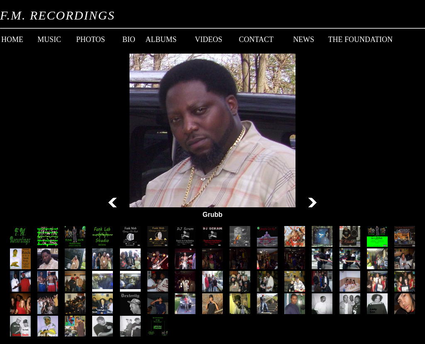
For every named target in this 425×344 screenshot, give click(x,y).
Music (49, 39)
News (303, 39)
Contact (256, 39)
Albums (161, 39)
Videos (208, 39)
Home (12, 39)
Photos (90, 39)
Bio (128, 39)
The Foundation (360, 39)
